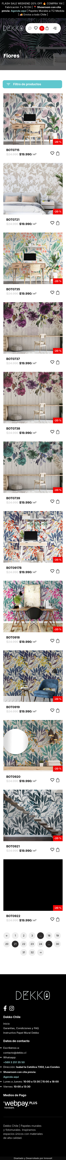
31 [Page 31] (23, 952)
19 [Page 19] (57, 935)
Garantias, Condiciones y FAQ (21, 1028)
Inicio (6, 1023)
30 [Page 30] (57, 944)
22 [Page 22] (23, 944)
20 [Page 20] (6, 944)
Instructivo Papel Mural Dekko (21, 1032)
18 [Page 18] (49, 935)
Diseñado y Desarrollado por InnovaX (33, 1158)
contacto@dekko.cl (14, 1052)
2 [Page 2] (23, 935)
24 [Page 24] (40, 944)
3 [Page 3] (32, 935)
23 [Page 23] (32, 944)
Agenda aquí (19, 10)
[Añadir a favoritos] (52, 153)
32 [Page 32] (32, 952)
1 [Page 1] (15, 935)
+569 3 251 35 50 (14, 1062)
